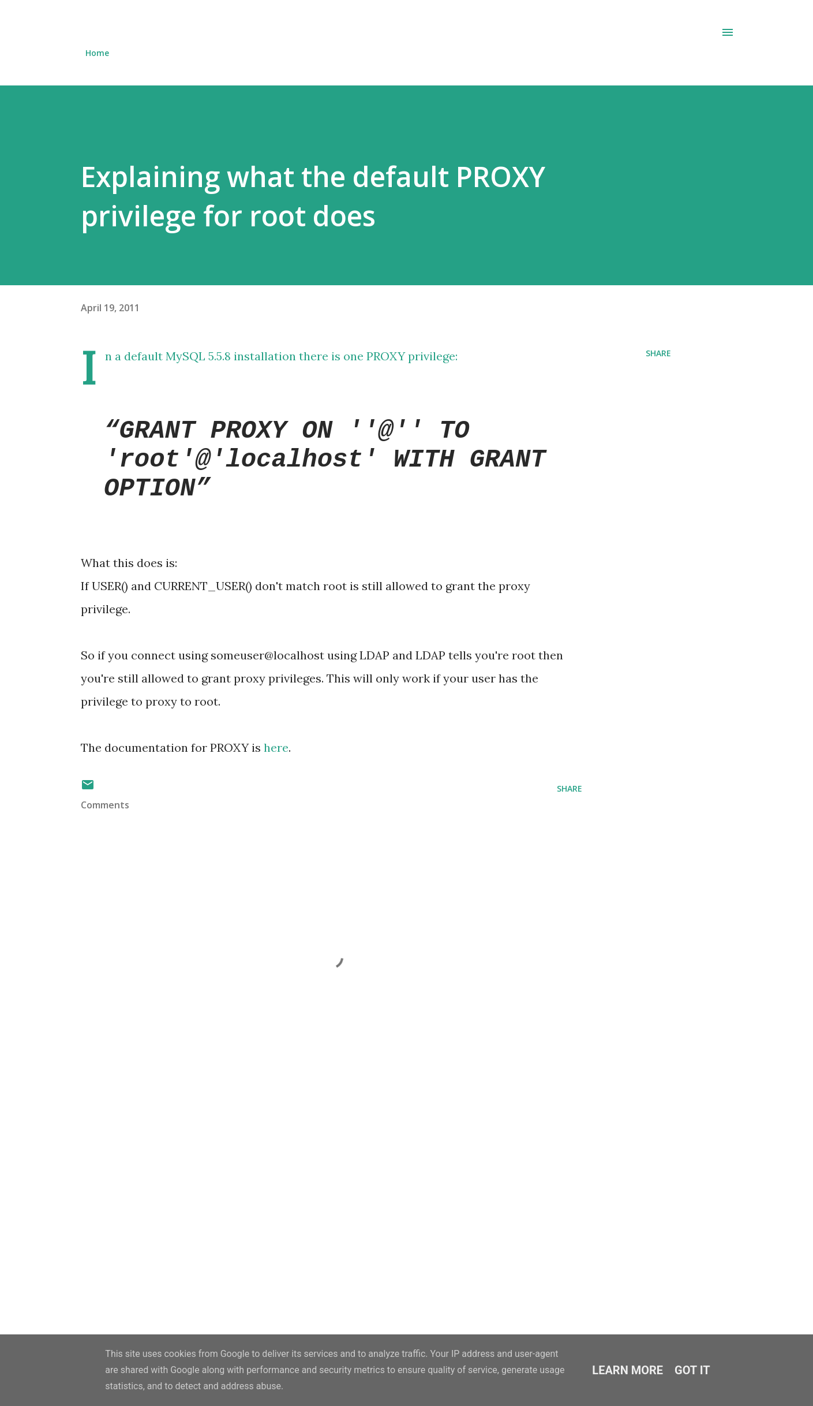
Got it (692, 1370)
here (276, 747)
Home (97, 52)
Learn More (627, 1370)
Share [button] (658, 353)
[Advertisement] (322, 1192)
